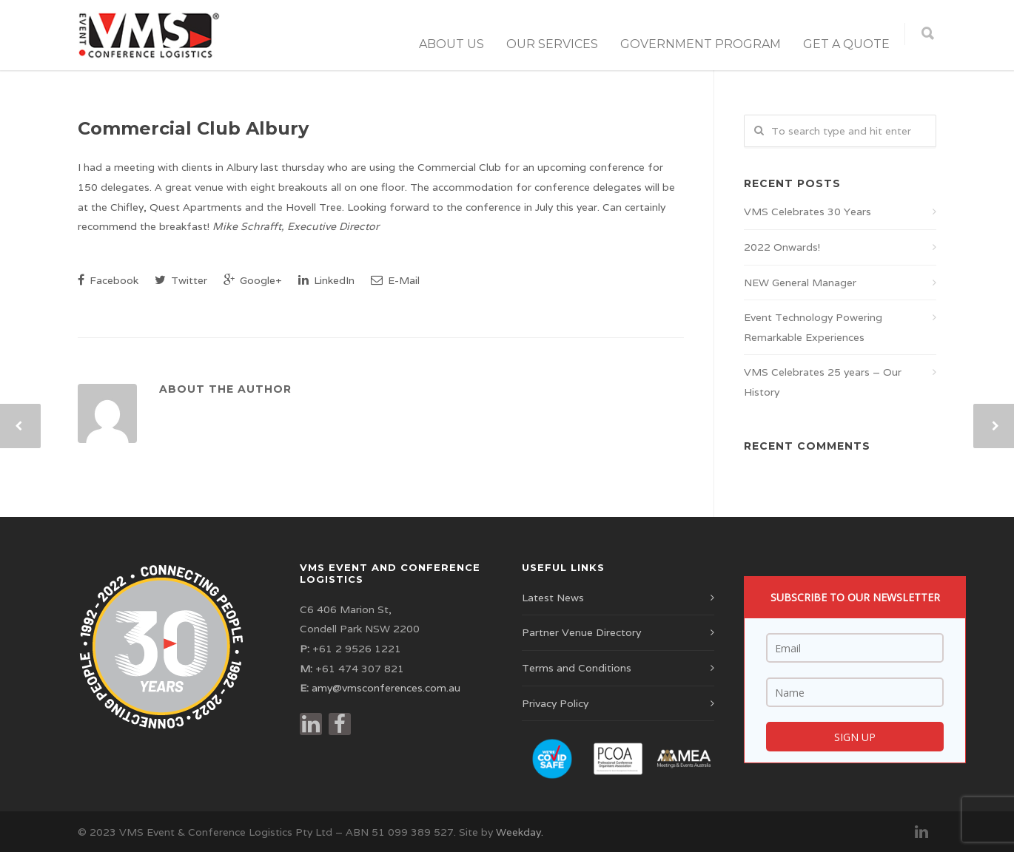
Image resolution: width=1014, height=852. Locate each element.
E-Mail (395, 280)
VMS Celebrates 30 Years (807, 211)
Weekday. (519, 832)
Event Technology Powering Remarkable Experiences (813, 327)
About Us (451, 44)
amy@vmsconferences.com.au (386, 687)
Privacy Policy (555, 703)
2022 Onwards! (782, 247)
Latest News (553, 597)
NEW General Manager (800, 282)
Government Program (700, 44)
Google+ (253, 280)
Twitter (181, 280)
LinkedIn (326, 280)
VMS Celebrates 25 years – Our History (822, 382)
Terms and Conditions (576, 667)
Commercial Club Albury (193, 128)
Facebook (108, 280)
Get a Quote (846, 44)
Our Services (552, 44)
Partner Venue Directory (581, 632)
